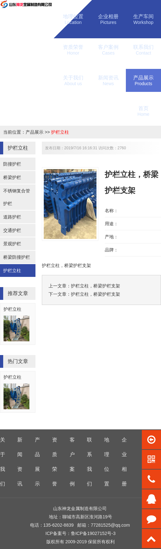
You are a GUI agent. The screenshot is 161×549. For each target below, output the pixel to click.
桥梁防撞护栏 (16, 257)
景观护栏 (12, 243)
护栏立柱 (60, 132)
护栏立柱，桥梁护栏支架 (95, 285)
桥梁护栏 (12, 177)
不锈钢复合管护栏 (16, 197)
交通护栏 (12, 230)
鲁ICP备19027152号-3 (93, 533)
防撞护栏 (12, 164)
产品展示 (34, 132)
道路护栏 (12, 216)
